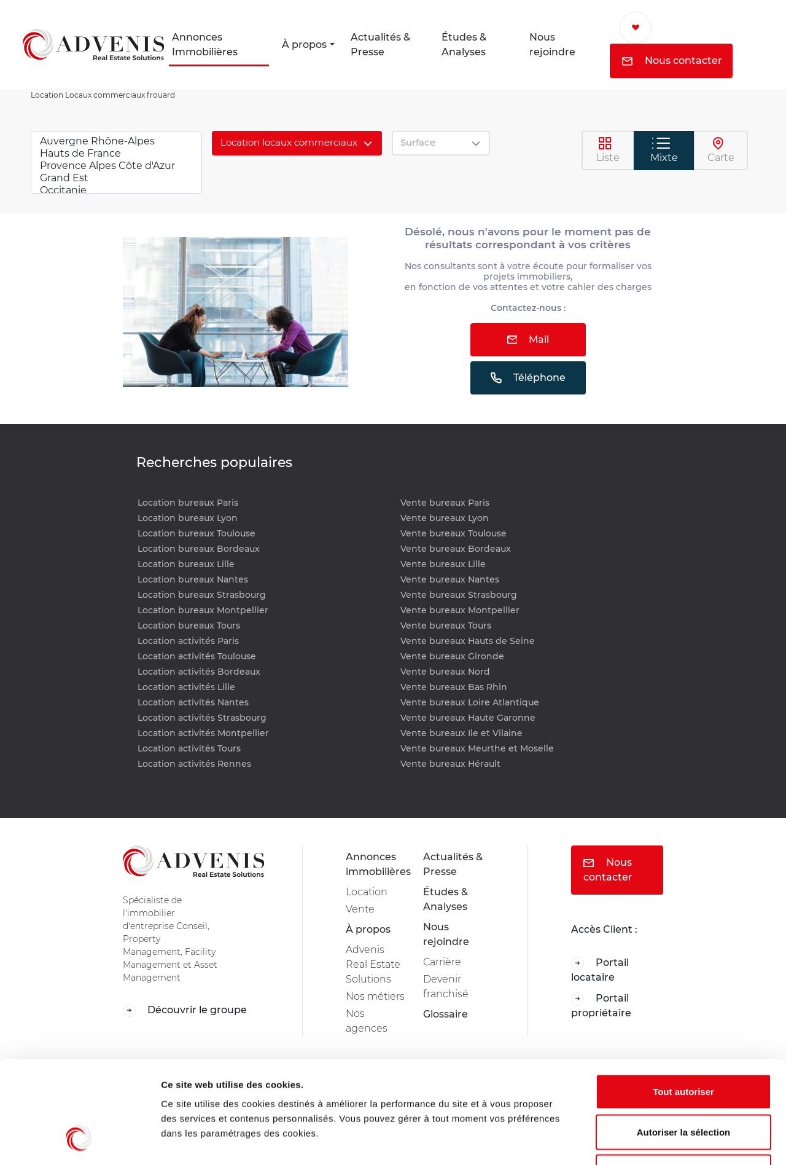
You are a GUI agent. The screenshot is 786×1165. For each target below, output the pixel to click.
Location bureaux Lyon (188, 518)
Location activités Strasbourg (202, 717)
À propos (304, 44)
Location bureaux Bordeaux (199, 548)
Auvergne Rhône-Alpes (116, 141)
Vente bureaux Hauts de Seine (467, 640)
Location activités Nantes (193, 702)
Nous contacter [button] (672, 60)
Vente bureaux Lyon (444, 518)
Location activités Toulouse (197, 656)
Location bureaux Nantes (193, 579)
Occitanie (116, 190)
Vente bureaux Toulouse (453, 533)
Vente (360, 909)
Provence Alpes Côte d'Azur (116, 166)
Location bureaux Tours (189, 625)
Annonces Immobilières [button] (205, 44)
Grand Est (116, 178)
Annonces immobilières (377, 864)
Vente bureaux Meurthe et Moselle (477, 748)
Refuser (683, 1084)
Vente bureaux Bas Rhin (453, 686)
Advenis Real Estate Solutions (373, 964)
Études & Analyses (464, 44)
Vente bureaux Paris (444, 502)
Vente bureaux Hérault (450, 763)
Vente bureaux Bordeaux (455, 548)
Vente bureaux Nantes (449, 579)
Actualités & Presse (380, 44)
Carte (720, 150)
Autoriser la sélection (684, 1044)
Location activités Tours (189, 748)
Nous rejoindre (552, 44)
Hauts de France (116, 153)
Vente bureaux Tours (445, 625)
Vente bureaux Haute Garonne (467, 717)
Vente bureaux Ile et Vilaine (461, 733)
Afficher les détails (676, 1141)
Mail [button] (528, 339)
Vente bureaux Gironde (452, 656)
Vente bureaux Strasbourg (458, 594)
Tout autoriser (683, 1003)
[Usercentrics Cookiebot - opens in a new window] (79, 1141)
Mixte (664, 150)
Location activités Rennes (194, 763)
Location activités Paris (188, 640)
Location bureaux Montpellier (203, 610)
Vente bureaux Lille (443, 564)
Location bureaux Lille (186, 564)
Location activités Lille (186, 686)
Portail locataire (600, 970)
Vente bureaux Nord (445, 671)
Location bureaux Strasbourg (202, 594)
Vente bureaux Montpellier (459, 610)
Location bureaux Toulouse (196, 533)
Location (366, 892)
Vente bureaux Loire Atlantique (469, 702)
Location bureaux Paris (188, 502)
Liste (608, 150)
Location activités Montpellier (203, 733)
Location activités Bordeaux (199, 671)
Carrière (442, 962)
